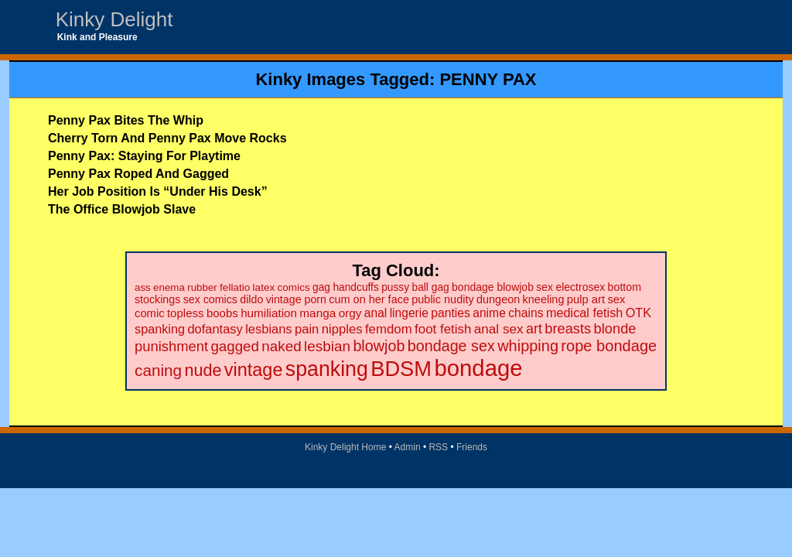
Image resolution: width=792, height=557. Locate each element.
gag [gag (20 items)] (321, 287)
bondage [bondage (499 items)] (478, 368)
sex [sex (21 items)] (544, 287)
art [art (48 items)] (534, 329)
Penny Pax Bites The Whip (125, 120)
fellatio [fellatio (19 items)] (235, 287)
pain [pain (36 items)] (307, 329)
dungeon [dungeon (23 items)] (498, 299)
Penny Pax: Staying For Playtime (144, 155)
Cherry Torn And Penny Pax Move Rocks (167, 138)
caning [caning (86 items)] (158, 370)
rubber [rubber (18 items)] (202, 287)
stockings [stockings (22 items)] (157, 299)
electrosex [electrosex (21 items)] (580, 287)
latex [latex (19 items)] (264, 287)
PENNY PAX (487, 79)
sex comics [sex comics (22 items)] (210, 299)
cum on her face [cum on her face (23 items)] (369, 299)
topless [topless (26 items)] (185, 313)
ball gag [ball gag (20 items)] (430, 287)
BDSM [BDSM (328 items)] (401, 369)
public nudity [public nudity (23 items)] (442, 299)
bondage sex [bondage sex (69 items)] (451, 345)
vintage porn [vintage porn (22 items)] (296, 299)
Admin (407, 447)
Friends (471, 447)
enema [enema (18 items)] (169, 287)
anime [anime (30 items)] (489, 313)
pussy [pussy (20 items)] (395, 287)
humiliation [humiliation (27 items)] (269, 313)
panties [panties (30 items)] (450, 313)
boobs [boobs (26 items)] (222, 313)
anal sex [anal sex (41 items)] (499, 329)
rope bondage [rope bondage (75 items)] (609, 345)
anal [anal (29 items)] (375, 313)
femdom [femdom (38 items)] (388, 329)
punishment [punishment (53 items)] (171, 346)
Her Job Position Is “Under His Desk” (158, 191)
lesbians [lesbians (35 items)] (268, 329)
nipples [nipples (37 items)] (342, 329)
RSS (438, 447)
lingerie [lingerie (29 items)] (409, 313)
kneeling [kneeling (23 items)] (544, 299)
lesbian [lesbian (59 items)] (327, 346)
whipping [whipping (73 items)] (527, 345)
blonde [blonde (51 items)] (615, 328)
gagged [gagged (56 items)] (234, 346)
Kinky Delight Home (345, 447)
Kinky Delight (114, 19)
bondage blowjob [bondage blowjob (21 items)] (493, 287)
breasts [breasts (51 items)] (567, 328)
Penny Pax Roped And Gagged (138, 173)
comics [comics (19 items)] (294, 287)
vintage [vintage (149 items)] (253, 370)
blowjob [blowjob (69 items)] (379, 345)
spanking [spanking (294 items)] (326, 369)
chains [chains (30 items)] (525, 313)
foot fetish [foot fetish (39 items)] (443, 329)
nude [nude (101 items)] (203, 370)
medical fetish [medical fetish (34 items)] (584, 313)
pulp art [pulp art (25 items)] (586, 299)
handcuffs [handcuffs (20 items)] (355, 287)
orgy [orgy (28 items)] (350, 313)
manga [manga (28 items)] (317, 313)
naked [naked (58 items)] (281, 346)
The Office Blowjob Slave (122, 209)
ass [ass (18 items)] (143, 287)
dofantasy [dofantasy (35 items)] (214, 329)
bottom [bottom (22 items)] (624, 287)
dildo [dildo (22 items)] (251, 299)
